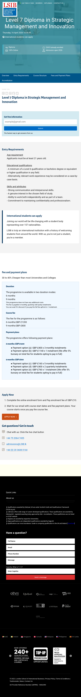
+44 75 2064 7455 (15, 438)
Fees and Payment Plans (60, 76)
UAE (6, 637)
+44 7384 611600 (27, 3)
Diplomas (48, 3)
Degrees (39, 3)
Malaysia (50, 637)
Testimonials (14, 681)
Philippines (63, 637)
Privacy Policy (50, 679)
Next (71, 656)
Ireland (15, 637)
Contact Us (58, 3)
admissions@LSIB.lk (16, 444)
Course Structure (40, 76)
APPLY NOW (9, 417)
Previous (10, 656)
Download (71, 523)
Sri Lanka (75, 637)
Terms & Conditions (63, 679)
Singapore (27, 637)
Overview (5, 76)
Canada (39, 637)
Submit (40, 128)
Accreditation (7, 81)
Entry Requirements (21, 76)
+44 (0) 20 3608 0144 (16, 450)
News (22, 681)
